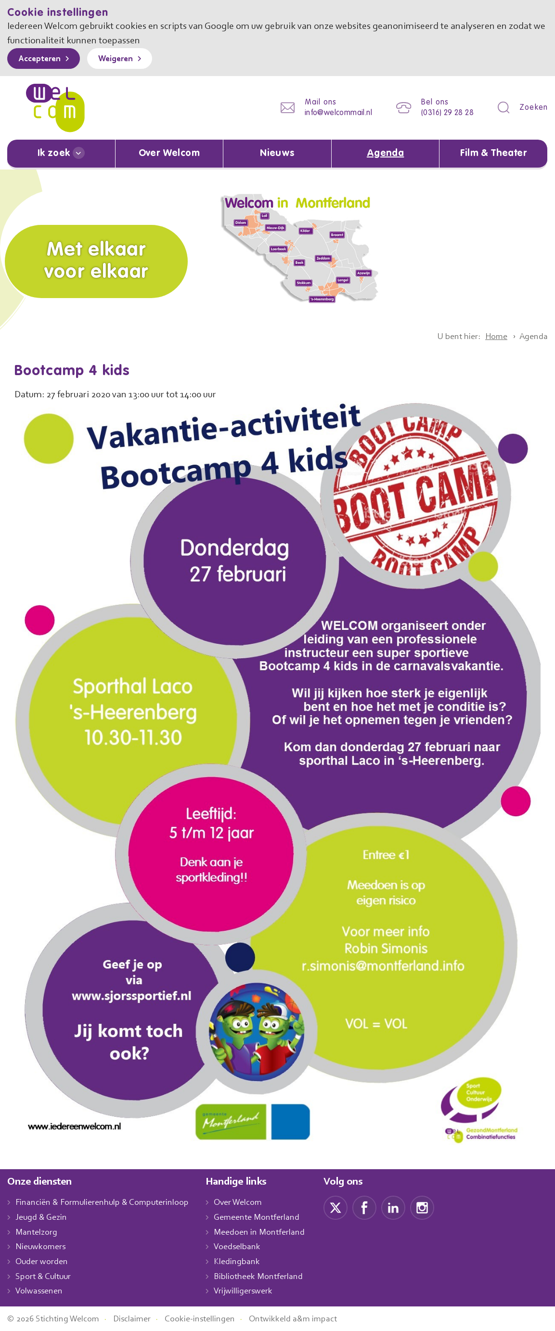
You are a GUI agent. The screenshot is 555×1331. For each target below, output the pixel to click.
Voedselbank (247, 1247)
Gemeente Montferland (267, 1217)
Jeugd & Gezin (43, 1217)
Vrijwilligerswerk (253, 1291)
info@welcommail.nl (331, 113)
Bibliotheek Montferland (268, 1276)
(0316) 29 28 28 (444, 113)
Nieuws (277, 153)
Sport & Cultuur (45, 1276)
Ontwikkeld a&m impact (307, 1318)
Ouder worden (42, 1261)
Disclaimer (139, 1318)
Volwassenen (40, 1291)
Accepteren (41, 59)
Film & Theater (494, 153)
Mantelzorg (36, 1232)
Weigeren (122, 59)
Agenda (385, 153)
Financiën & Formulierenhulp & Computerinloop (106, 1202)
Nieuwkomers (41, 1247)
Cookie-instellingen (210, 1318)
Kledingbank (247, 1261)
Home (492, 336)
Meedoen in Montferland (269, 1232)
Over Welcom (169, 153)
